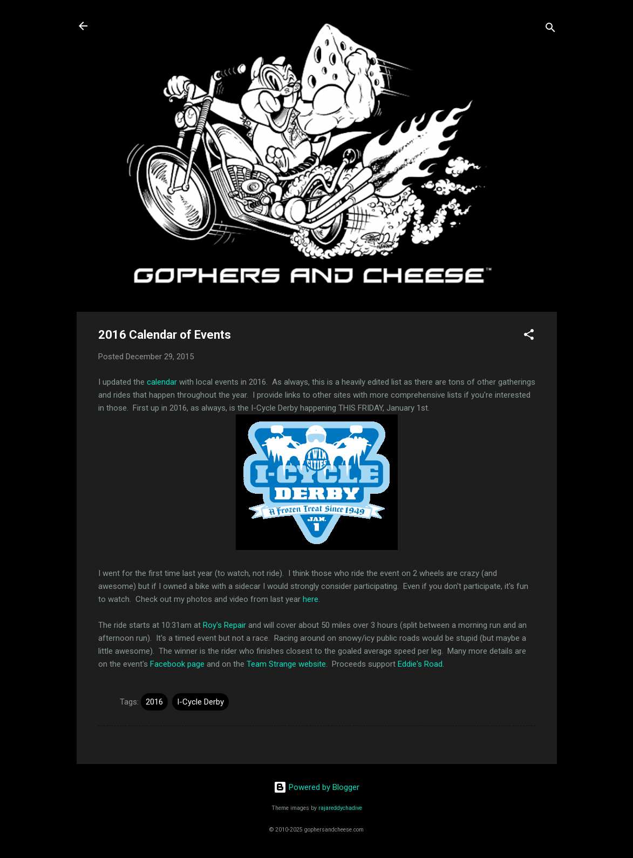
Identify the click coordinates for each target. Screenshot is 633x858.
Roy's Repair (224, 625)
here (310, 599)
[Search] (550, 29)
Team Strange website (286, 664)
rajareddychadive (340, 808)
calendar (162, 382)
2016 (154, 702)
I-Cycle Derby (200, 702)
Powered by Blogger (316, 787)
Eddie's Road (420, 664)
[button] (528, 336)
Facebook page (177, 664)
